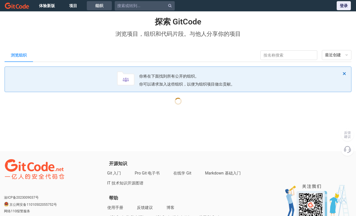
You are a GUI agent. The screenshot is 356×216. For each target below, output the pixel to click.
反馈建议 (145, 207)
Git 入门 (114, 173)
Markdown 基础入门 (222, 173)
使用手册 (115, 207)
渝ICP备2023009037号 (21, 198)
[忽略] (344, 73)
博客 (170, 207)
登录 (344, 5)
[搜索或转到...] (145, 5)
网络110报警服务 (17, 211)
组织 (99, 5)
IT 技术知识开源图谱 (125, 183)
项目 (73, 5)
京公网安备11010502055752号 (33, 205)
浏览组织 (19, 55)
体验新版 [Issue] (47, 5)
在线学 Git (182, 173)
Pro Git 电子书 (147, 173)
